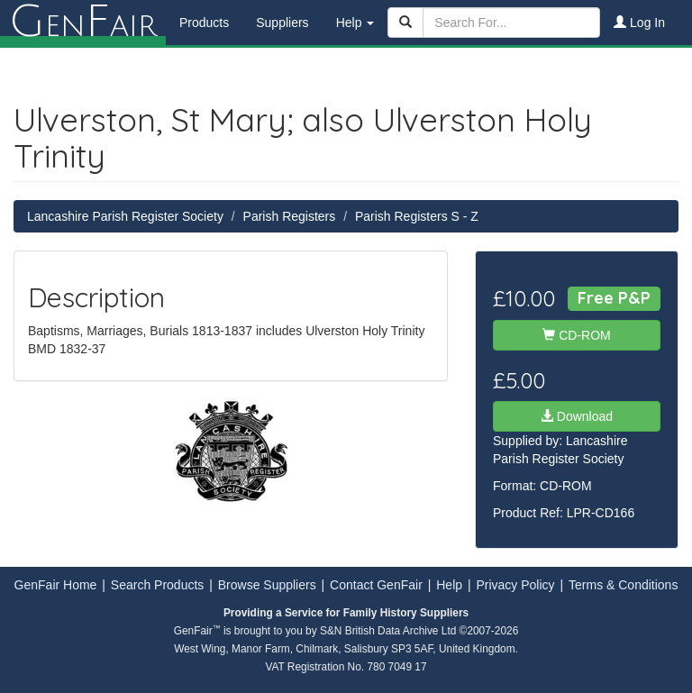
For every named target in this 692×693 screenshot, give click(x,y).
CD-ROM (576, 335)
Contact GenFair (376, 585)
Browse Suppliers (267, 585)
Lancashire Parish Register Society (125, 216)
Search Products (158, 585)
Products (204, 22)
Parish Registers (289, 216)
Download (577, 416)
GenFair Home (55, 585)
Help (449, 585)
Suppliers (282, 22)
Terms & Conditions (623, 585)
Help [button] (355, 22)
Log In (639, 22)
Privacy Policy (515, 585)
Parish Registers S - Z (416, 216)
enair (83, 22)
